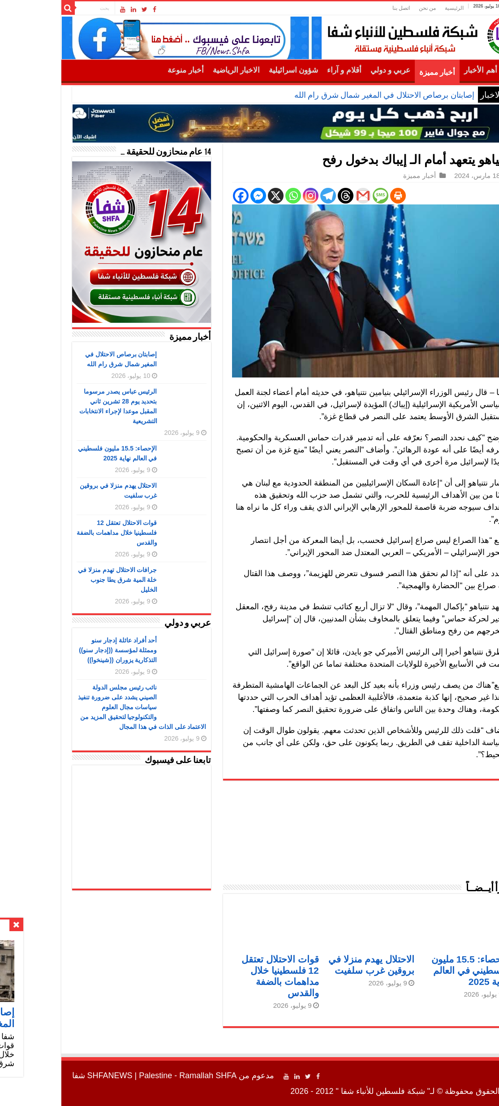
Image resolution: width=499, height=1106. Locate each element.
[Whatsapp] (247, 196)
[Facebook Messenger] (212, 196)
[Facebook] (195, 196)
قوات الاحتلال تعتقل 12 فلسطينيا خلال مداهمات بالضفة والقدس (71, 532)
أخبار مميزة (391, 72)
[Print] (352, 196)
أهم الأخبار (434, 70)
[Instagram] (265, 196)
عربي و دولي (345, 70)
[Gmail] (317, 196)
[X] (230, 196)
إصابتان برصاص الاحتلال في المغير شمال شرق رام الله (339, 95)
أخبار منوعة (140, 70)
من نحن (381, 8)
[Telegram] (282, 196)
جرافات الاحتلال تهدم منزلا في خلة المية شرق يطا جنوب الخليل (72, 579)
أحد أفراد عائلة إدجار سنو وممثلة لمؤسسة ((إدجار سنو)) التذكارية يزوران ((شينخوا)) (72, 650)
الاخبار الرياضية (190, 70)
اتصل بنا (355, 8)
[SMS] (335, 196)
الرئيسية (408, 8)
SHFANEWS (64, 1075)
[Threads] (300, 196)
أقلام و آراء (298, 70)
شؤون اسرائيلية (247, 70)
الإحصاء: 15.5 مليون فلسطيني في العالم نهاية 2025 (425, 970)
